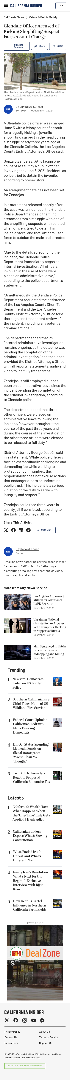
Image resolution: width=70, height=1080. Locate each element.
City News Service (31, 106)
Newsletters (11, 1043)
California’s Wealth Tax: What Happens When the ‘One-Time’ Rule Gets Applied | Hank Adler (31, 813)
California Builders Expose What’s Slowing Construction (30, 836)
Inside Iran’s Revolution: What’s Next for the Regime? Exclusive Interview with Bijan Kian (31, 881)
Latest (14, 798)
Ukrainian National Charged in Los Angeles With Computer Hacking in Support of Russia (49, 625)
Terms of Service (48, 1037)
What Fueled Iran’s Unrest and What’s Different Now (27, 856)
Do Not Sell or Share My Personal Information (25, 1066)
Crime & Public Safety (43, 17)
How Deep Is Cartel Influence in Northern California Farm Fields (29, 905)
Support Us (45, 1043)
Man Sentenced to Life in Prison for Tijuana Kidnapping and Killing (49, 650)
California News (14, 17)
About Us (44, 1032)
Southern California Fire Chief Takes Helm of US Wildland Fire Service (31, 703)
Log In (60, 5)
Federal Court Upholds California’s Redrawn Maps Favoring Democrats (30, 726)
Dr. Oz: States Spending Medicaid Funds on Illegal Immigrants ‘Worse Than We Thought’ (31, 753)
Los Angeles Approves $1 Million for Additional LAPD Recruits (49, 600)
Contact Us (10, 1037)
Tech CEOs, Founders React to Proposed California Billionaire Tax (31, 777)
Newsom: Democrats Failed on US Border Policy (28, 683)
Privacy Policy (12, 1032)
